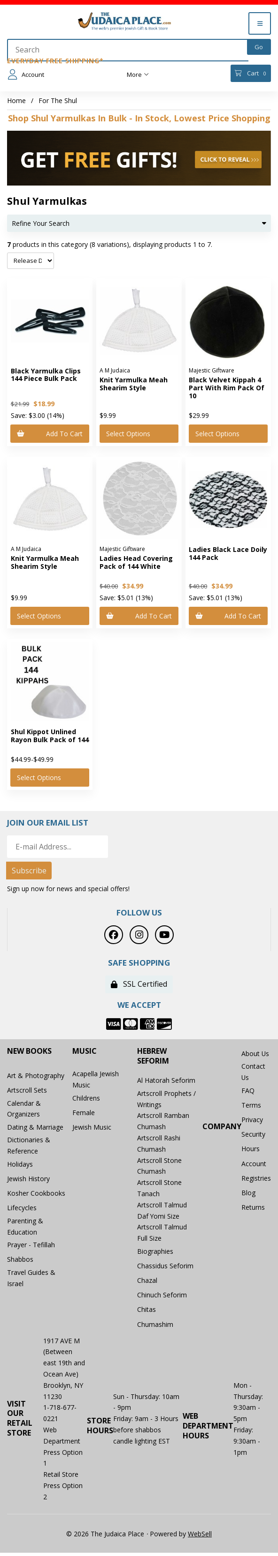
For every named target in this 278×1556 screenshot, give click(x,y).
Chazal (147, 1282)
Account (26, 74)
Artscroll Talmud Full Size (162, 1233)
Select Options (128, 433)
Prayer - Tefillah (31, 1248)
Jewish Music (91, 1128)
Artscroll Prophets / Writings (166, 1099)
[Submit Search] (259, 47)
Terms (251, 1106)
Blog (248, 1196)
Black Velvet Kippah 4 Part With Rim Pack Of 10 (226, 387)
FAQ (248, 1091)
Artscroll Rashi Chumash (158, 1144)
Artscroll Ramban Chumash (163, 1122)
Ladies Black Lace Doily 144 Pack (228, 553)
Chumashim (155, 1327)
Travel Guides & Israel (31, 1282)
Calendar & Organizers (24, 1110)
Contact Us (253, 1073)
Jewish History (28, 1180)
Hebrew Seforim (153, 1056)
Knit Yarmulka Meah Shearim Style (134, 383)
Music (84, 1052)
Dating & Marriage (35, 1128)
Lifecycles (22, 1210)
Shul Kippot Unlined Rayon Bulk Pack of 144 (50, 735)
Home (16, 100)
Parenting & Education (25, 1230)
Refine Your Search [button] (139, 223)
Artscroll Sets (27, 1091)
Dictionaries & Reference (28, 1147)
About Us (255, 1054)
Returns (253, 1211)
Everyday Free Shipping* (55, 60)
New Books (29, 1052)
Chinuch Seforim (162, 1297)
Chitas (146, 1312)
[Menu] (259, 23)
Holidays (20, 1165)
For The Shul (58, 100)
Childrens (86, 1098)
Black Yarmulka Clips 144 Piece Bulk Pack (46, 374)
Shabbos (20, 1263)
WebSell (200, 1536)
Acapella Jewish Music (95, 1080)
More (138, 74)
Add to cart (50, 433)
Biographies (155, 1252)
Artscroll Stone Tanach (159, 1189)
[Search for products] (127, 50)
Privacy (252, 1121)
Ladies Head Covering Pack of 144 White (136, 562)
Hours (250, 1151)
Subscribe (29, 871)
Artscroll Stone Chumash (159, 1166)
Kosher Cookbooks (36, 1195)
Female (83, 1113)
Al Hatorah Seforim (166, 1081)
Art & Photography (35, 1076)
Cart (250, 73)
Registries (256, 1181)
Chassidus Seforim (165, 1267)
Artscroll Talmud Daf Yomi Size (162, 1211)
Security (253, 1136)
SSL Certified (139, 984)
